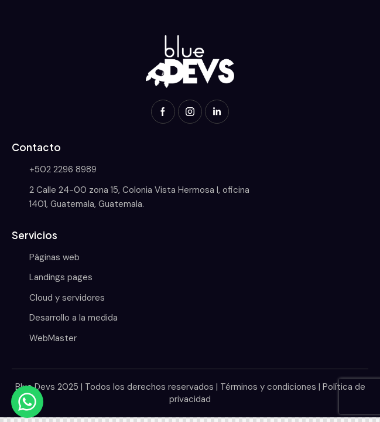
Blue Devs (35, 387)
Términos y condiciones (268, 387)
